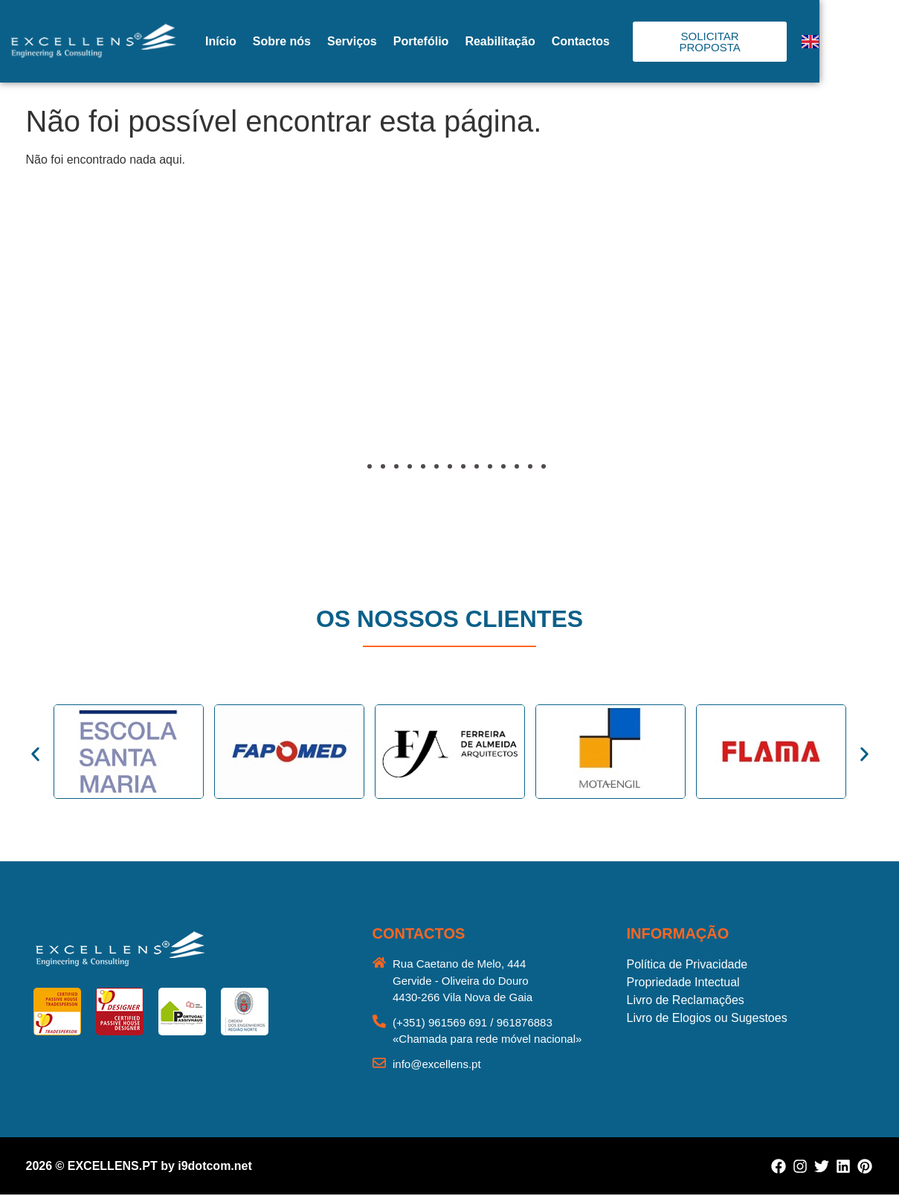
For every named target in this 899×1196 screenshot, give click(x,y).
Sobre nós (332, 41)
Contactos (631, 41)
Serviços (403, 41)
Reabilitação (551, 41)
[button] (55, 362)
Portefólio (472, 41)
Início (271, 41)
